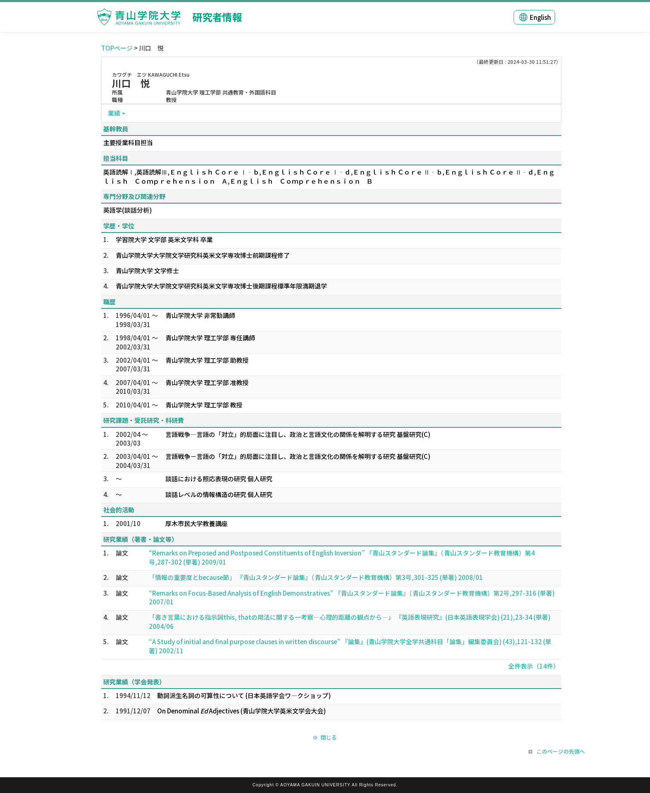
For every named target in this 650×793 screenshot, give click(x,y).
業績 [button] (114, 113)
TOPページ (117, 48)
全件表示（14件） (533, 666)
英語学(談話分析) (127, 210)
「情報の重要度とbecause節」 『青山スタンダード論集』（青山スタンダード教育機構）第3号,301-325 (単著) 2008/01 (316, 577)
